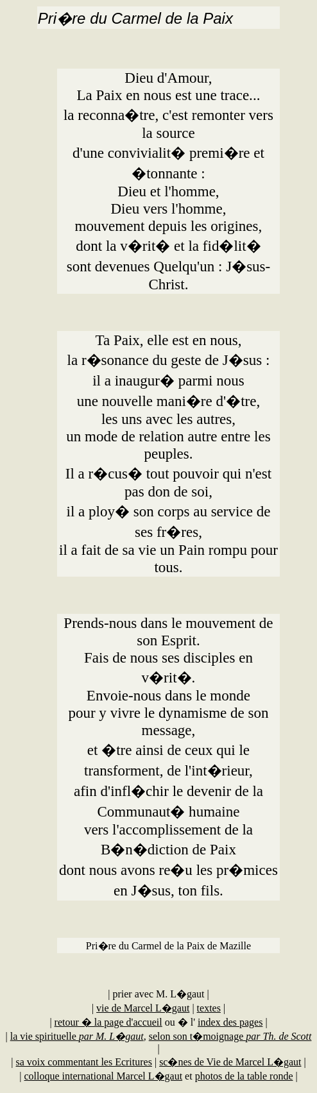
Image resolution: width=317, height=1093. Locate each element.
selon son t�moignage (230, 1036)
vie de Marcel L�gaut (142, 1008)
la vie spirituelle (77, 1036)
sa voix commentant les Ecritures (84, 1061)
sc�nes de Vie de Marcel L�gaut (230, 1061)
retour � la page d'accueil (108, 1022)
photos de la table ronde (244, 1076)
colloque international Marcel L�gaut (103, 1076)
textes (209, 1008)
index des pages (230, 1022)
